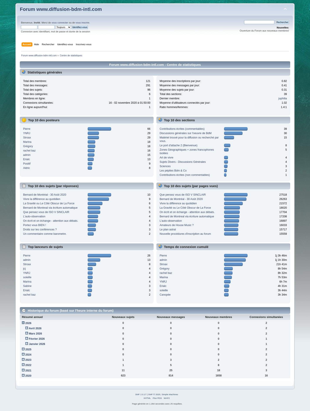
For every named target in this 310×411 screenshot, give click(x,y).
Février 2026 (37, 338)
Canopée (165, 294)
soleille (27, 277)
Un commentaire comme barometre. (45, 233)
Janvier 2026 (37, 344)
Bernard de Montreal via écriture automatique (50, 207)
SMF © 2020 (154, 394)
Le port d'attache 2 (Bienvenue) (179, 145)
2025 (28, 349)
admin (26, 154)
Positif (26, 163)
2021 (28, 370)
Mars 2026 (35, 333)
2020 (28, 375)
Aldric (26, 168)
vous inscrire (82, 22)
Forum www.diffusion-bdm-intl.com (61, 9)
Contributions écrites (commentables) (182, 128)
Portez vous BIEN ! (34, 225)
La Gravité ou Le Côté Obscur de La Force (48, 203)
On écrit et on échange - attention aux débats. (50, 220)
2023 (28, 359)
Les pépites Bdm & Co (173, 170)
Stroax (27, 137)
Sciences (165, 166)
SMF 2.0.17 (140, 394)
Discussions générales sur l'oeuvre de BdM (186, 133)
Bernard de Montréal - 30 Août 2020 (44, 194)
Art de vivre (166, 157)
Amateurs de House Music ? (177, 225)
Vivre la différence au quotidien (41, 199)
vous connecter (60, 22)
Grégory (28, 146)
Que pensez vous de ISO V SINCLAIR (46, 212)
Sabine (27, 286)
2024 (28, 354)
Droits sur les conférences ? (40, 229)
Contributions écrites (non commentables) (185, 174)
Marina (27, 141)
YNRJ (26, 133)
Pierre (26, 128)
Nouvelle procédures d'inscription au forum (185, 233)
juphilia (282, 98)
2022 (28, 365)
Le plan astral (168, 229)
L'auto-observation (34, 216)
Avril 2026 (35, 328)
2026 (28, 323)
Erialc (26, 159)
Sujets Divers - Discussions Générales (183, 161)
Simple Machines (170, 394)
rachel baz (29, 150)
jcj (24, 268)
